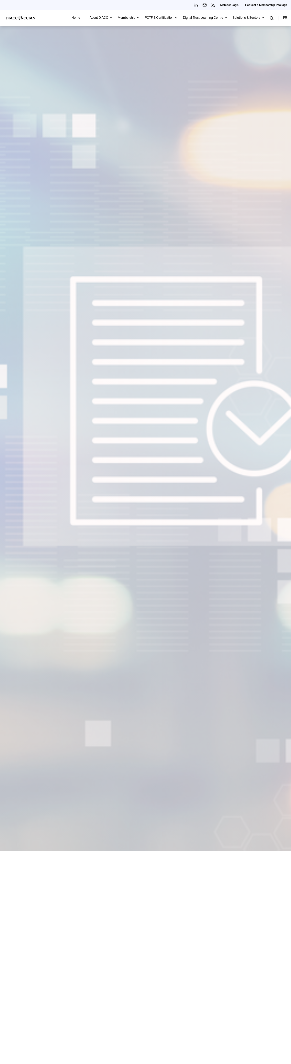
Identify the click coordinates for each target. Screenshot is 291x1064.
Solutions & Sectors (246, 18)
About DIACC (99, 18)
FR (285, 18)
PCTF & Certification (159, 18)
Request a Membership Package (266, 5)
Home (76, 18)
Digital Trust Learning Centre (203, 18)
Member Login (229, 5)
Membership (126, 18)
